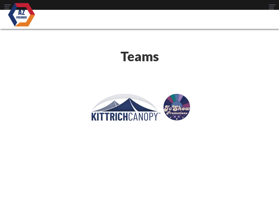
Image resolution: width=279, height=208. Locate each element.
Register (168, 170)
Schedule (124, 170)
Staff (215, 170)
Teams (82, 170)
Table (101, 170)
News (147, 170)
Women (139, 179)
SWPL (63, 170)
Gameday (193, 170)
